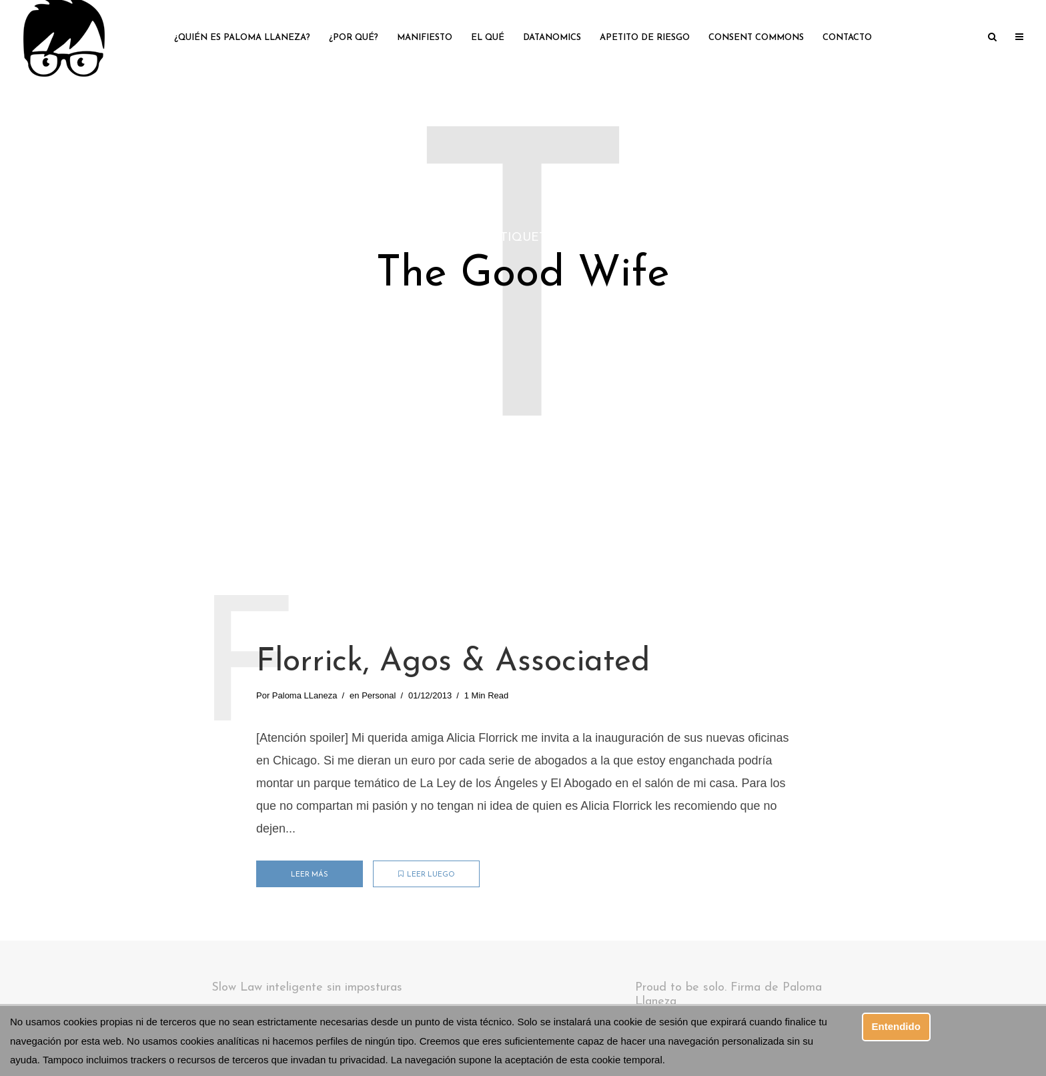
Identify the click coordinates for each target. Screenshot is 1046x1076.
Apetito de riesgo (645, 37)
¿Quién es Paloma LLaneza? (242, 37)
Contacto (847, 37)
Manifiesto (424, 37)
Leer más (309, 875)
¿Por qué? (353, 37)
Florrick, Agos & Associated (453, 662)
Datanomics (552, 37)
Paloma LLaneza (305, 695)
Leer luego (426, 875)
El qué (487, 37)
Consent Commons (756, 37)
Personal (379, 695)
